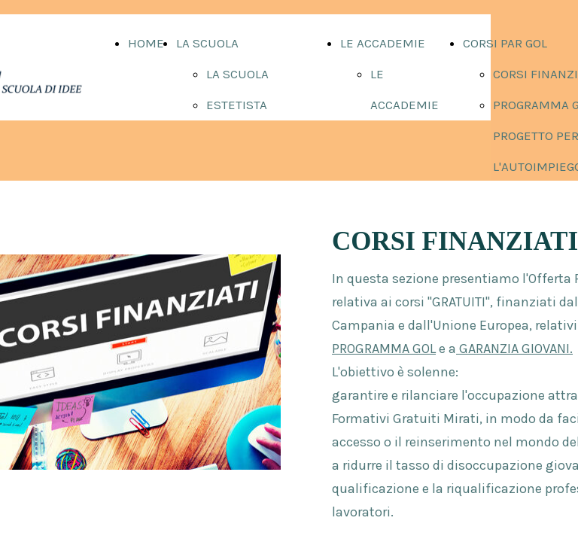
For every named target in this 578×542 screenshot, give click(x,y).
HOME (146, 42)
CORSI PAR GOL (505, 42)
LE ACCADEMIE (382, 42)
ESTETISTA (236, 104)
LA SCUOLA (207, 42)
